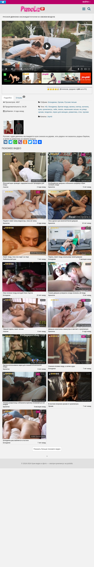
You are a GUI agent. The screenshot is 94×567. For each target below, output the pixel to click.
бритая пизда (63, 107)
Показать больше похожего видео (47, 449)
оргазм (41, 112)
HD (46, 107)
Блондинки (52, 102)
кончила (85, 107)
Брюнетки (51, 187)
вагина (72, 107)
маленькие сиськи (71, 109)
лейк (55, 109)
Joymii (49, 117)
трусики (86, 112)
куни (40, 109)
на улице (83, 109)
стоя (80, 112)
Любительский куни (10, 259)
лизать (60, 109)
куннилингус (47, 109)
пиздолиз (48, 112)
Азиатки (5, 187)
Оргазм (60, 102)
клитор (78, 107)
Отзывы (20, 97)
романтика (73, 112)
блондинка (52, 107)
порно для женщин (60, 112)
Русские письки (70, 102)
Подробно (8, 98)
